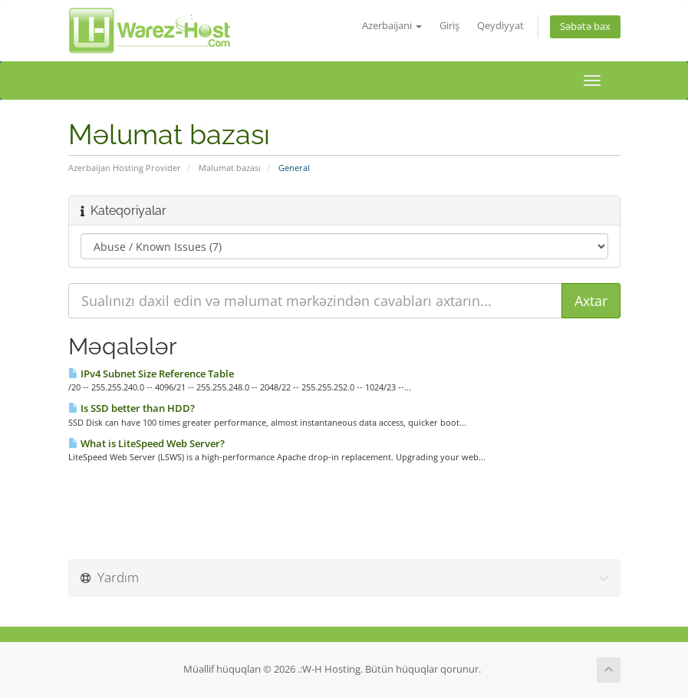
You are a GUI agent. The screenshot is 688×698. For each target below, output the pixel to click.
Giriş (449, 25)
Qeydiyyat (500, 25)
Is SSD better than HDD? (131, 408)
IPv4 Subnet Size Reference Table (151, 373)
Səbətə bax (585, 26)
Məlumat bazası (230, 167)
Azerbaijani (392, 25)
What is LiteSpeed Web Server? (146, 443)
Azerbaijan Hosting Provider (124, 167)
